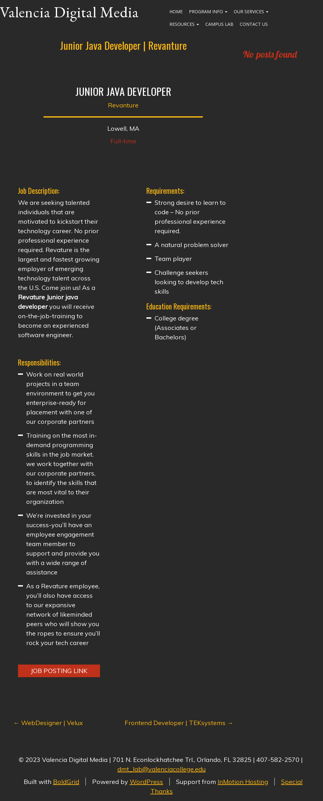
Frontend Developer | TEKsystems (179, 723)
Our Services (251, 11)
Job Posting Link (59, 671)
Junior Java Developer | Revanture (123, 45)
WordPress (146, 782)
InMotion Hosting (243, 782)
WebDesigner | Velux (48, 723)
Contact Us (254, 24)
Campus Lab (219, 24)
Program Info (208, 11)
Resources (184, 24)
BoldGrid (66, 782)
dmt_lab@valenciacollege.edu (161, 769)
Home (176, 11)
